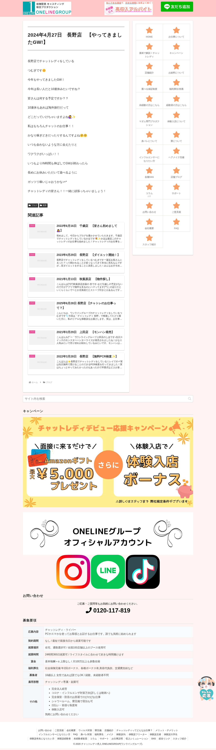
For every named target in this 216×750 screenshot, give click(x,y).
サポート (103, 740)
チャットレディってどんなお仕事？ (136, 731)
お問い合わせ (43, 731)
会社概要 (70, 731)
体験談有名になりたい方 (39, 740)
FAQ (74, 736)
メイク (110, 736)
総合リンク (166, 740)
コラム (92, 740)
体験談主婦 (157, 736)
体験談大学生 (173, 736)
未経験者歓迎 (79, 740)
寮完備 (98, 731)
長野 (43, 205)
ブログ (33, 205)
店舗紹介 (109, 731)
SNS (154, 740)
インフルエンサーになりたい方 (52, 736)
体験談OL (122, 736)
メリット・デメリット (168, 731)
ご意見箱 (57, 731)
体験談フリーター (139, 736)
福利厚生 (98, 736)
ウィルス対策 (85, 731)
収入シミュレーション (138, 740)
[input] (108, 400)
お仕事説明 (117, 740)
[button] (190, 400)
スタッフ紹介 (182, 740)
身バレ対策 (85, 736)
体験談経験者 (62, 740)
